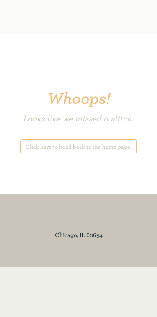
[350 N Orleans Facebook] (29, 292)
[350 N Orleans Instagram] (34, 292)
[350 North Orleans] (56, 17)
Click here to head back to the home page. (78, 146)
